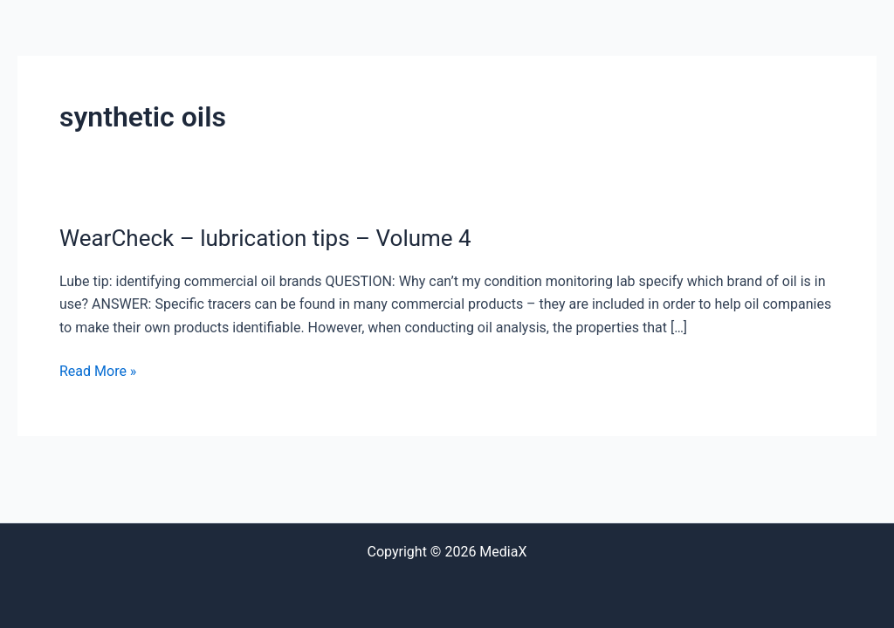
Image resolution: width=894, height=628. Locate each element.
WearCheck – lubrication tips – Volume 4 (265, 238)
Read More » (97, 370)
